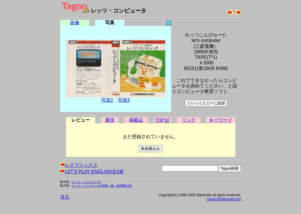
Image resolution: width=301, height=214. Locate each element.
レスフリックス (79, 165)
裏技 (109, 119)
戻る (64, 196)
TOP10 (162, 120)
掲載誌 (136, 119)
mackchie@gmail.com (224, 199)
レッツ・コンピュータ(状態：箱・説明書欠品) (102, 185)
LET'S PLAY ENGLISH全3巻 (92, 171)
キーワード (220, 119)
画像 (74, 22)
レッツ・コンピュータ (86, 181)
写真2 (107, 100)
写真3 (124, 100)
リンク (189, 119)
